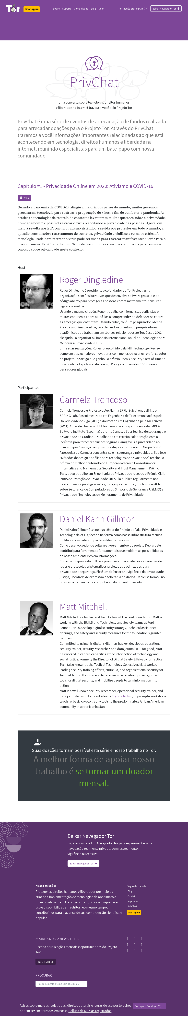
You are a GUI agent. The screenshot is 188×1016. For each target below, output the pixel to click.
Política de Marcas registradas (89, 1011)
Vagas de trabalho (137, 886)
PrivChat (132, 906)
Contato (132, 896)
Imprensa (133, 901)
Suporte (66, 8)
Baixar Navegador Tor (166, 8)
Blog (93, 8)
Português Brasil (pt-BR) (132, 8)
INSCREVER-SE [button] (45, 961)
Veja (24, 197)
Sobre (56, 8)
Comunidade (81, 8)
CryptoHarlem (122, 696)
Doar (101, 8)
